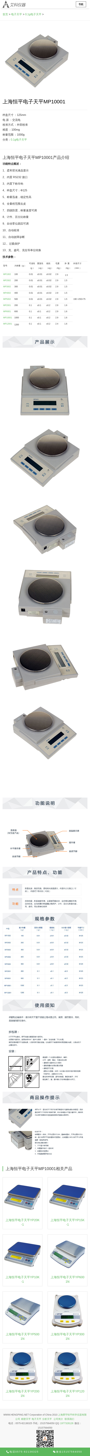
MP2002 (7, 280)
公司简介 (58, 1419)
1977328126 (66, 1423)
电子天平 (16, 14)
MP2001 (7, 305)
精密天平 (26, 1419)
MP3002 (7, 286)
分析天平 (47, 1419)
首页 (5, 14)
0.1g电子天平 (33, 14)
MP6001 (7, 311)
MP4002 (7, 293)
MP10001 (7, 317)
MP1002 (7, 274)
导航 (81, 4)
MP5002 (7, 299)
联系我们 (69, 1419)
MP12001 (7, 324)
